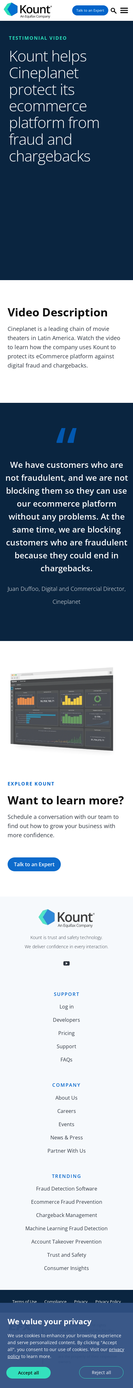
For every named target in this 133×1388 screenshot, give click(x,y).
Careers (66, 1111)
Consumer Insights (66, 1268)
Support (66, 1046)
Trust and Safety (66, 1254)
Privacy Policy (108, 1301)
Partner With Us (67, 1150)
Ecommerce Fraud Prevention (66, 1201)
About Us (66, 1097)
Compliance (55, 1301)
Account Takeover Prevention (66, 1241)
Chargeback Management (66, 1215)
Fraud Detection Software (66, 1188)
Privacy (81, 1301)
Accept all (28, 1373)
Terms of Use (24, 1301)
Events (66, 1124)
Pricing (66, 1033)
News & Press (66, 1137)
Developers (66, 1019)
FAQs (66, 1059)
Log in (67, 1006)
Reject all (101, 1372)
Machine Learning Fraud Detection (66, 1228)
